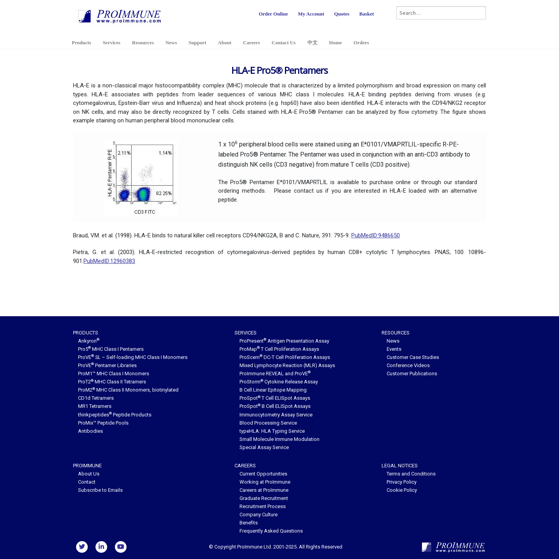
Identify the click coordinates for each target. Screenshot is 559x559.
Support (198, 42)
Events (394, 349)
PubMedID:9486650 (375, 235)
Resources (143, 42)
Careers (251, 42)
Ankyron (88, 341)
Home (335, 42)
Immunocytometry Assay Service (276, 415)
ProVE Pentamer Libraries (107, 365)
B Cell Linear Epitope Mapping (273, 390)
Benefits (249, 523)
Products (81, 42)
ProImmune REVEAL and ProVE (275, 373)
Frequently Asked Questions (271, 531)
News (171, 42)
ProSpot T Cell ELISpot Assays (275, 398)
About (224, 42)
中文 (312, 42)
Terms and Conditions (411, 474)
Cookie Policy (402, 490)
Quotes (341, 14)
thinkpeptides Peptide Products (114, 415)
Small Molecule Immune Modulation (279, 439)
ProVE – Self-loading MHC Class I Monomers (132, 357)
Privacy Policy (402, 482)
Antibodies (90, 431)
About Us (88, 474)
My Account (311, 14)
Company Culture (259, 514)
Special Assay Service (264, 447)
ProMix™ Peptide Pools (103, 423)
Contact (86, 482)
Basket (366, 14)
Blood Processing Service (268, 423)
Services (111, 42)
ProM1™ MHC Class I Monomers (113, 373)
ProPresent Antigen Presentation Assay (284, 341)
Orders (361, 42)
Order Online (273, 14)
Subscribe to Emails (100, 490)
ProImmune (87, 465)
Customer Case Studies (413, 357)
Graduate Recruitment (264, 498)
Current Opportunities (263, 474)
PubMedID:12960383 (109, 261)
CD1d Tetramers (96, 398)
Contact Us (284, 42)
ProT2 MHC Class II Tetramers (112, 382)
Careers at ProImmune (264, 490)
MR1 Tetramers (94, 406)
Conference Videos (408, 365)
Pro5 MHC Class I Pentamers (111, 349)
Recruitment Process (263, 506)
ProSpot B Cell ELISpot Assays (275, 406)
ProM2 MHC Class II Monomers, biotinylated (128, 390)
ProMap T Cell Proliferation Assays (279, 349)
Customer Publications (412, 373)
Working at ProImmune (265, 482)
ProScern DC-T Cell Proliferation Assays (285, 357)
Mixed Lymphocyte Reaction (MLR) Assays (287, 365)
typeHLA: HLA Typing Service (272, 431)
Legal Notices (400, 465)
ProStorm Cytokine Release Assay (279, 382)
